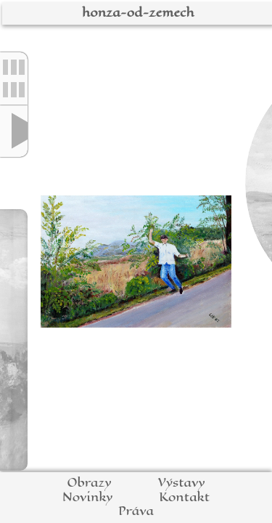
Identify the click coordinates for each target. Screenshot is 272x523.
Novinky (87, 497)
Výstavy (181, 483)
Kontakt (184, 497)
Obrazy (89, 483)
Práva (136, 511)
